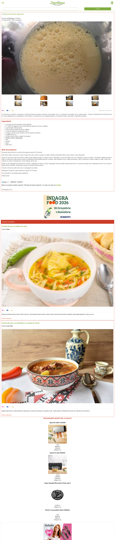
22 (9, 407)
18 (4, 310)
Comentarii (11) (7, 189)
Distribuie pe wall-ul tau (105, 110)
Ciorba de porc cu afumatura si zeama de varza (20, 323)
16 (4, 110)
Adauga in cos (57, 450)
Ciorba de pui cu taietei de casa (14, 226)
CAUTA (98, 9)
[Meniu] (3, 3)
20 (4, 407)
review (58, 185)
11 (9, 110)
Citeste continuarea (6, 318)
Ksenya (11, 18)
